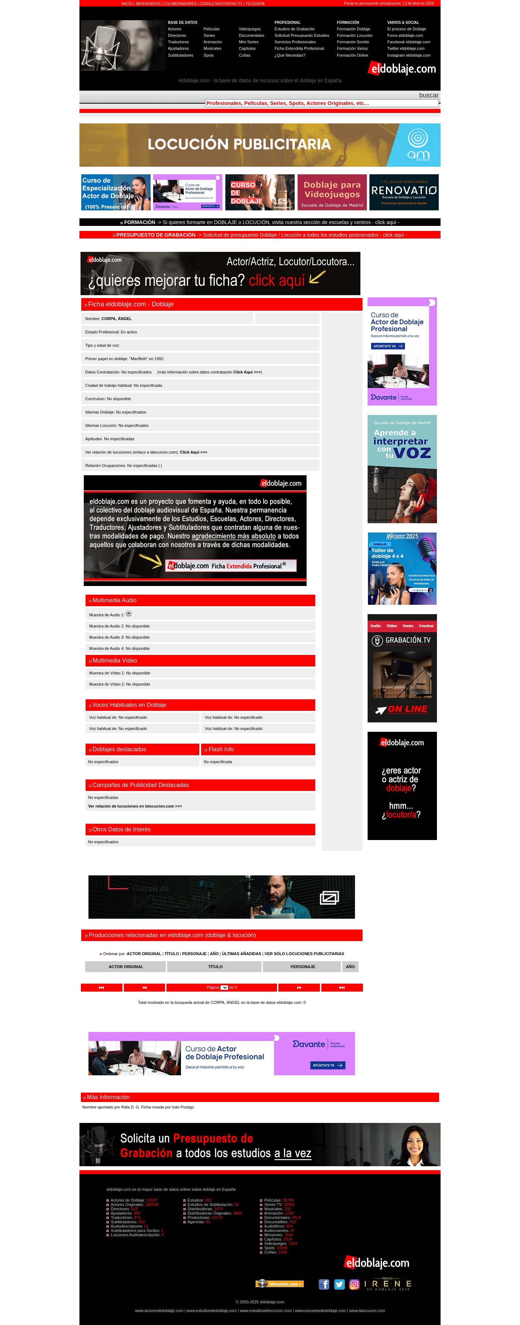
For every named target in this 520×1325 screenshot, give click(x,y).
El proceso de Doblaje (406, 29)
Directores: (119, 1209)
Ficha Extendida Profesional (299, 48)
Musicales (212, 48)
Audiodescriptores (125, 1226)
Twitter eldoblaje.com (406, 48)
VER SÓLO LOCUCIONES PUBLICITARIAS (304, 954)
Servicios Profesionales (295, 42)
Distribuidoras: (198, 1209)
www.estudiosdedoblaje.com (212, 1310)
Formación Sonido (353, 42)
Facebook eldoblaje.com (408, 42)
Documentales (251, 35)
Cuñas (244, 55)
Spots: (268, 1248)
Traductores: (120, 1217)
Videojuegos (249, 29)
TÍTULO (172, 954)
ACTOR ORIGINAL (144, 954)
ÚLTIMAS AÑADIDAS (241, 954)
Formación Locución (355, 35)
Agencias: (194, 1222)
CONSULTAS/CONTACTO (221, 4)
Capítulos (247, 48)
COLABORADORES (180, 4)
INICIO (128, 4)
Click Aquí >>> (247, 372)
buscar (429, 95)
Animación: (272, 1213)
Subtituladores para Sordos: (134, 1230)
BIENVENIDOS (149, 4)
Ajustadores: (120, 1213)
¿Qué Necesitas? (289, 55)
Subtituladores (180, 55)
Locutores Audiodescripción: (134, 1235)
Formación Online (352, 55)
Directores (177, 35)
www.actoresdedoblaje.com (159, 1310)
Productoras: (197, 1217)
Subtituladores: (123, 1222)
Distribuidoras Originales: (208, 1213)
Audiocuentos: (275, 1230)
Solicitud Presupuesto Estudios (301, 35)
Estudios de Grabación (294, 29)
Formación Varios (352, 48)
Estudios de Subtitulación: (209, 1204)
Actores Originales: (126, 1204)
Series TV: (272, 1204)
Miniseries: (272, 1235)
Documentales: (276, 1217)
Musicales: (272, 1209)
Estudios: (194, 1200)
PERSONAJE (194, 954)
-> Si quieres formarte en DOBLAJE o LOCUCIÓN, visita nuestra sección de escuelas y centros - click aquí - (261, 222)
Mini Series (248, 42)
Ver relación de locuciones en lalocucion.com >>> (135, 806)
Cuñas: (269, 1252)
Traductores (178, 42)
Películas (212, 29)
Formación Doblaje (353, 29)
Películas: (271, 1200)
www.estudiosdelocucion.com (266, 1310)
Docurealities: (275, 1222)
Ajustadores (178, 48)
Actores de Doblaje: (127, 1200)
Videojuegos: (274, 1243)
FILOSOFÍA (255, 4)
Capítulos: (271, 1239)
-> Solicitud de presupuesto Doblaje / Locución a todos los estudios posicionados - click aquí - (260, 235)
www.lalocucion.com (367, 1310)
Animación (213, 42)
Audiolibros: (273, 1226)
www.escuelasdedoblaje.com (320, 1310)
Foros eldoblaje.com (405, 35)
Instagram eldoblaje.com (409, 55)
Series (209, 35)
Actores (174, 29)
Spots (209, 55)
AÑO (214, 954)
